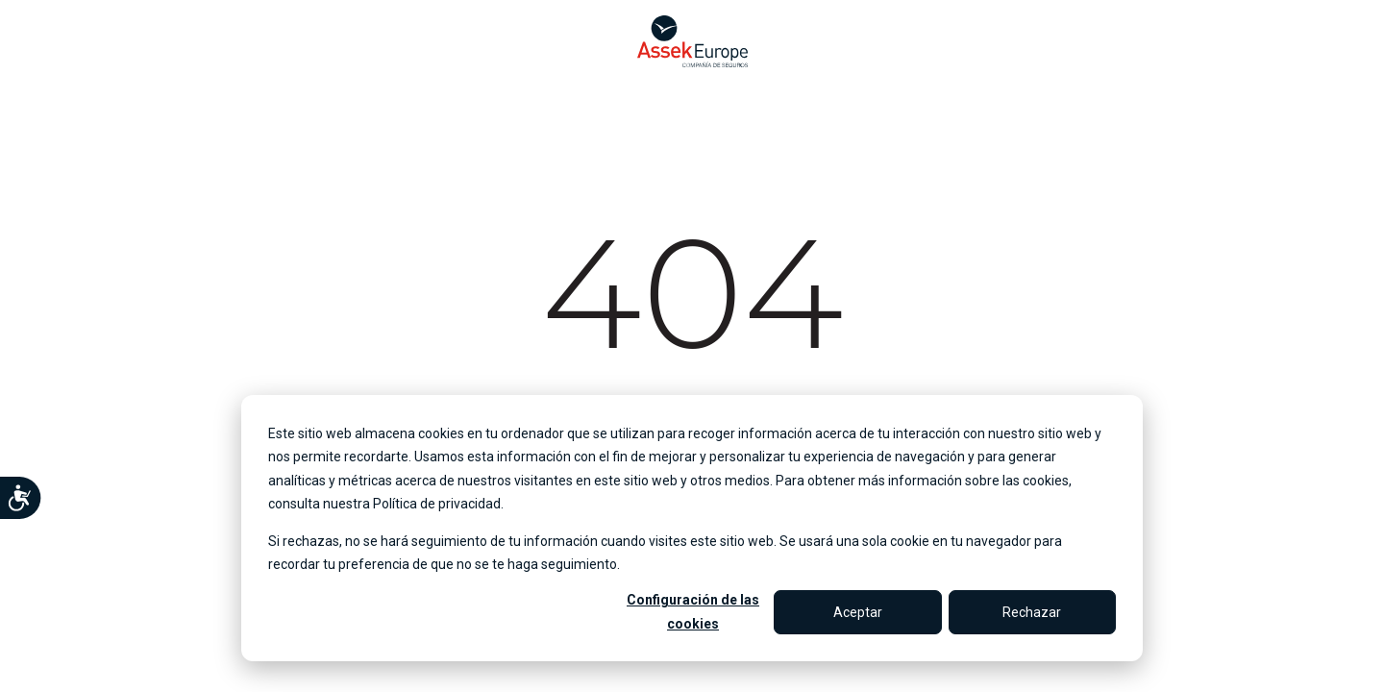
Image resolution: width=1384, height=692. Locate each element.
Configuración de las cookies (693, 611)
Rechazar (1031, 612)
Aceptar (857, 612)
